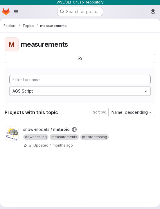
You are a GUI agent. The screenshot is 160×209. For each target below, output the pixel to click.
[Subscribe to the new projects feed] (80, 58)
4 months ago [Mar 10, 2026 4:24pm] (61, 145)
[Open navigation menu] (16, 11)
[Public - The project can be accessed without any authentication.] (74, 129)
